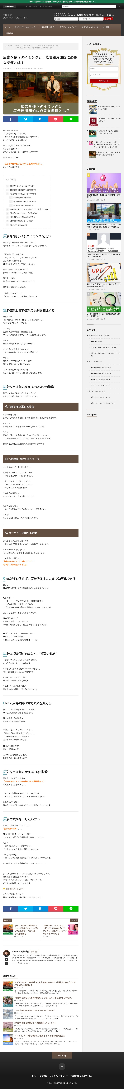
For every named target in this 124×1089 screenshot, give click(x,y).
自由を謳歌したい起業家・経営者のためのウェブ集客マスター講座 (103, 57)
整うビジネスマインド (68, 27)
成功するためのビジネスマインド (103, 403)
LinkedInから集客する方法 (100, 379)
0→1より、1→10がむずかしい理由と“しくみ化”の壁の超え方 (39, 1036)
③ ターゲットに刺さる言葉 (21, 205)
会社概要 (106, 27)
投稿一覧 (34, 952)
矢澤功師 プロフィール (90, 27)
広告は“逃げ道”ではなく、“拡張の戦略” (21, 213)
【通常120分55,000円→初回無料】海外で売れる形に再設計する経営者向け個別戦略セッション (62, 2)
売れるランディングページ (100, 385)
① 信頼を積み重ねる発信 (20, 197)
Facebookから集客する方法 (97, 259)
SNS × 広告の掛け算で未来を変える (20, 217)
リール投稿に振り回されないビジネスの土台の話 (34, 1010)
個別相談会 (9, 33)
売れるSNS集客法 (48, 27)
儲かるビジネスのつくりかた (25, 27)
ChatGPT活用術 (96, 341)
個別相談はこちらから (15, 889)
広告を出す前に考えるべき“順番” (19, 221)
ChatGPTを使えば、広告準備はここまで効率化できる (27, 209)
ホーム (7, 27)
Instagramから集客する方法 (97, 200)
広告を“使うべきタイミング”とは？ (20, 186)
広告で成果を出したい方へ (17, 225)
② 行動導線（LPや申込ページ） (22, 201)
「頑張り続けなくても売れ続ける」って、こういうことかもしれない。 (43, 998)
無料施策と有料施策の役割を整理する (21, 190)
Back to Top (62, 1056)
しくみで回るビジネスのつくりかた (26, 68)
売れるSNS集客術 (94, 229)
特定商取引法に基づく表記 (81, 1076)
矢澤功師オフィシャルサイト (66, 1083)
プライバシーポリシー (59, 1076)
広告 (41, 68)
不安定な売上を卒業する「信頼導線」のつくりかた (35, 1023)
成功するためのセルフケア (100, 397)
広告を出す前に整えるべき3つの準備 (21, 193)
